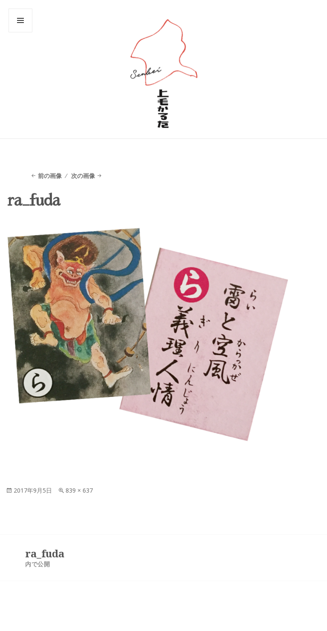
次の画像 (83, 176)
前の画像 (50, 176)
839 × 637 (79, 490)
